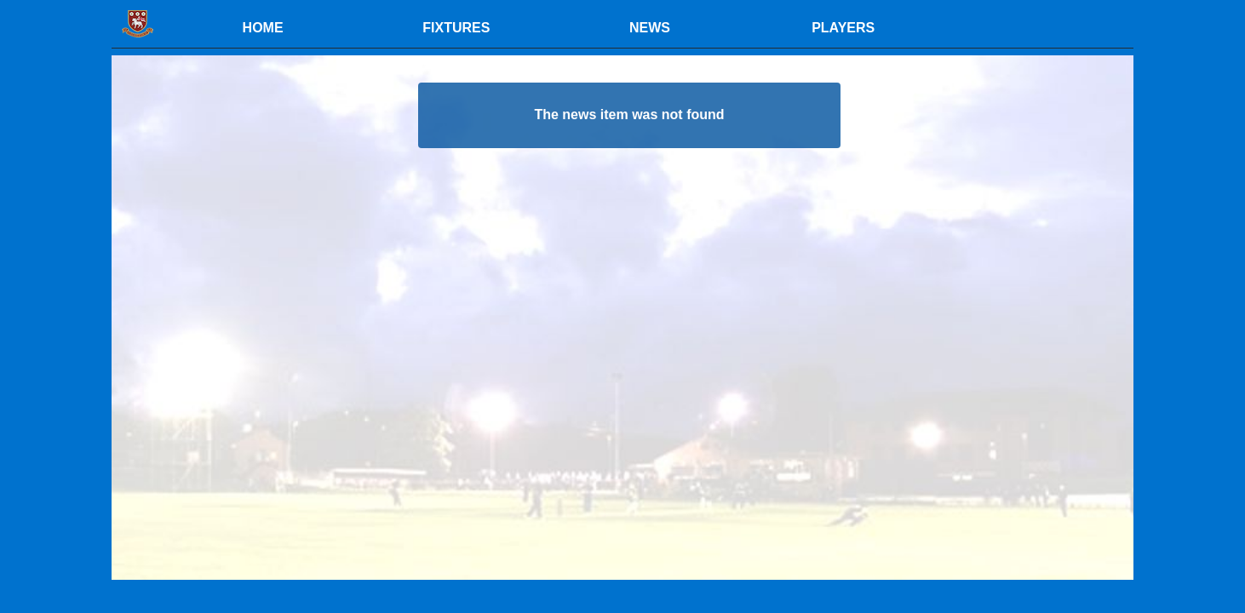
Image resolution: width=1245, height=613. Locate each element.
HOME (263, 27)
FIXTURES (456, 27)
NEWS (649, 27)
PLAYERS (843, 27)
